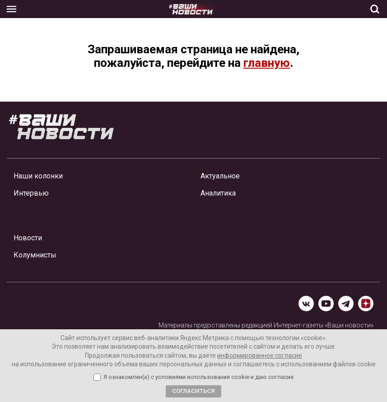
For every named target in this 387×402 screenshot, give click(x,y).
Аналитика (218, 193)
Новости (28, 238)
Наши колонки (38, 176)
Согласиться (193, 391)
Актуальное (220, 176)
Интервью (31, 193)
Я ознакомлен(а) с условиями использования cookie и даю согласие (198, 377)
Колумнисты (35, 255)
